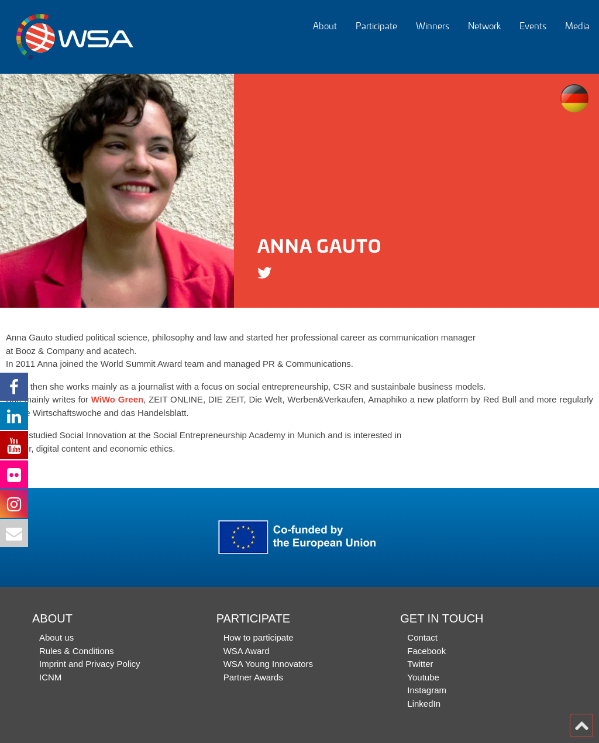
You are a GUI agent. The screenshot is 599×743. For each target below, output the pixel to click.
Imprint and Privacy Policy (89, 664)
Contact (422, 637)
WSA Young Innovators (268, 664)
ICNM (50, 677)
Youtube (423, 677)
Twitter (420, 664)
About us (56, 637)
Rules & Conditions (76, 651)
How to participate (258, 637)
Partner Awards (253, 677)
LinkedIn (423, 703)
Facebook (426, 651)
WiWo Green (117, 399)
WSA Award (246, 651)
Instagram (426, 690)
